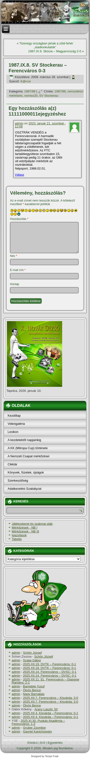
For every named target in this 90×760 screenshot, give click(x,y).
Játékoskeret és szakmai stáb (32, 524)
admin (19, 123)
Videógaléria (16, 423)
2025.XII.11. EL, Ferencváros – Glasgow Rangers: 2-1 (45, 681)
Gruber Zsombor (34, 727)
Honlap (14, 284)
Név (13, 256)
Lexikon (13, 432)
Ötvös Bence (32, 690)
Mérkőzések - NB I (24, 527)
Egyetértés (55, 742)
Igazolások (19, 535)
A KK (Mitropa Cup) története (28, 448)
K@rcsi (25, 81)
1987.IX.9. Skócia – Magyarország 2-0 (54, 51)
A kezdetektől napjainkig (24, 440)
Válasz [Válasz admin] (19, 174)
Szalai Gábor (32, 660)
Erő (42, 742)
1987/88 (30, 91)
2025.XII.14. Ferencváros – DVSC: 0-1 (50, 672)
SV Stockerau (49, 95)
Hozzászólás (19, 219)
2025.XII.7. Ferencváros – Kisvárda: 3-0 (50, 698)
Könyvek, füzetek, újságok (26, 472)
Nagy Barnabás (34, 694)
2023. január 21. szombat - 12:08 (40, 125)
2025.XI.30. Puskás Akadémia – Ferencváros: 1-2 (38, 722)
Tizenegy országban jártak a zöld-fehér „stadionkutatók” (46, 45)
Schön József (32, 652)
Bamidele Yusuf (34, 686)
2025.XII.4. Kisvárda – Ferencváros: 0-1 (50, 713)
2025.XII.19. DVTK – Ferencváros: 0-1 (49, 664)
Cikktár (12, 464)
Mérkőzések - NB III (25, 531)
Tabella (17, 539)
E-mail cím (18, 270)
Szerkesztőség (18, 480)
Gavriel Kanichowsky (37, 731)
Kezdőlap (14, 415)
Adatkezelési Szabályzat (25, 488)
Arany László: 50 (46, 709)
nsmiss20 (30, 95)
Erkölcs (32, 742)
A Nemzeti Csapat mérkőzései (28, 456)
